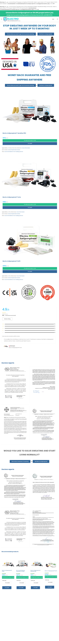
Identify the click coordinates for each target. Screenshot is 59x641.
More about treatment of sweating (20, 461)
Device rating (7, 319)
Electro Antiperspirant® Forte (7, 571)
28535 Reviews (5, 314)
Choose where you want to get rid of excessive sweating (20, 34)
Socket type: (4, 580)
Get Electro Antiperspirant (45, 34)
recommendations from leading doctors (13, 151)
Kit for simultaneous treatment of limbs (20, 571)
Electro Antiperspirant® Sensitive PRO (35, 571)
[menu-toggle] (1, 19)
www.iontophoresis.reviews (14, 149)
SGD (53, 19)
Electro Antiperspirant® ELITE (51, 570)
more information (26, 148)
